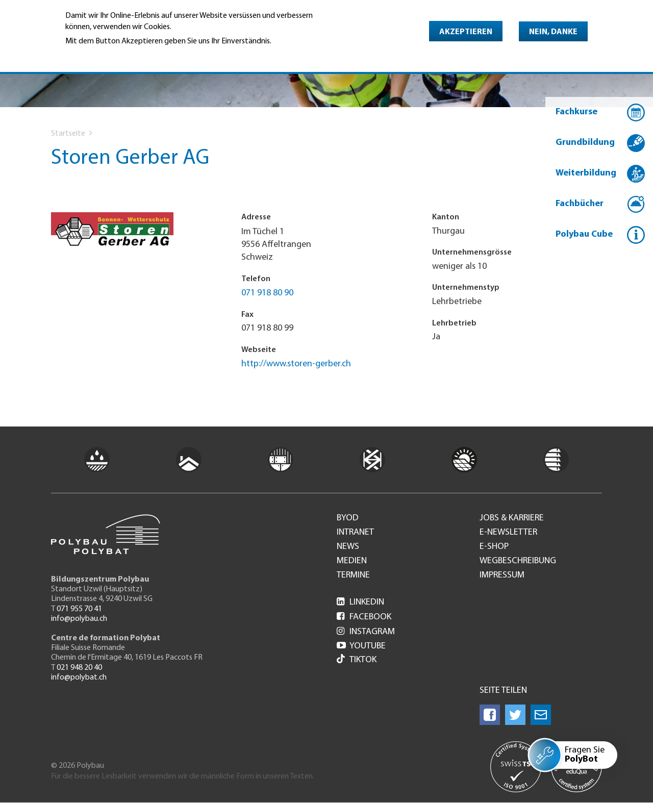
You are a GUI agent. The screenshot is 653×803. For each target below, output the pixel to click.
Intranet (355, 532)
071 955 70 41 (79, 609)
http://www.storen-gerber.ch (296, 364)
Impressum (502, 575)
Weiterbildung (586, 173)
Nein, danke (553, 32)
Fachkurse (576, 112)
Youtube (361, 646)
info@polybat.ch (79, 677)
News (348, 546)
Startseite (68, 134)
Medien (352, 561)
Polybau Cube (584, 234)
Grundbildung (585, 142)
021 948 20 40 (79, 668)
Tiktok (356, 660)
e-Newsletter (508, 532)
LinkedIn (360, 602)
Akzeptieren (465, 32)
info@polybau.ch (79, 619)
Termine (353, 575)
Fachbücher (580, 204)
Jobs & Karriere (512, 518)
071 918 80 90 (267, 293)
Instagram (366, 632)
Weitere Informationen (109, 55)
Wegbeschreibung (518, 561)
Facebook (364, 617)
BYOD (348, 518)
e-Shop (494, 546)
